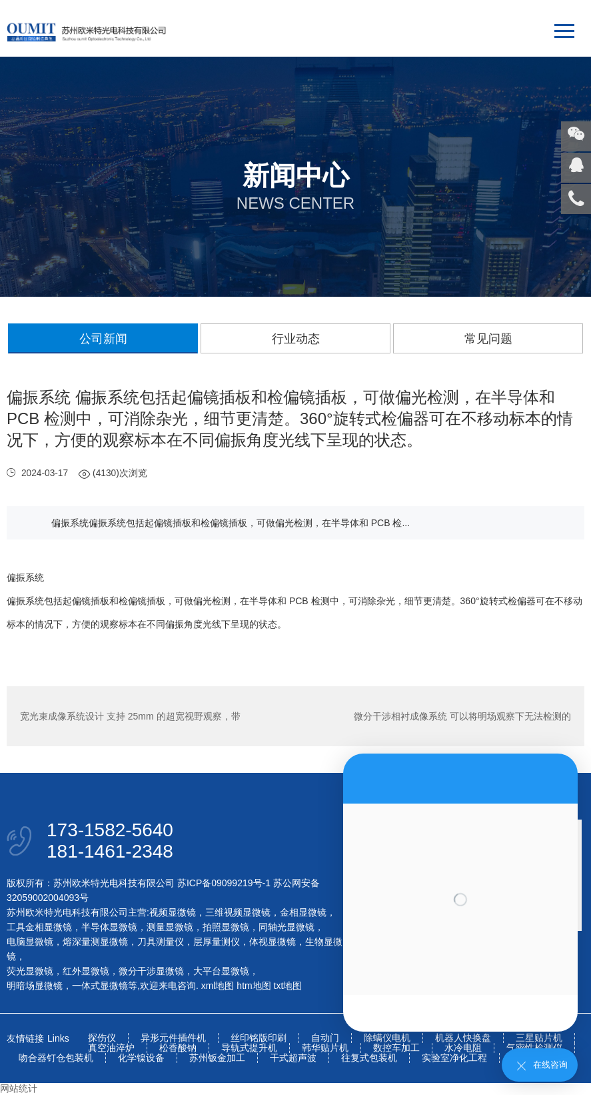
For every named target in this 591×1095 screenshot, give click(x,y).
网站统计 (18, 1088)
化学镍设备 (141, 1058)
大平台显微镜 (221, 971)
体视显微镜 (272, 941)
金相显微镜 (303, 912)
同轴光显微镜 (286, 927)
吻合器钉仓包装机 (56, 1058)
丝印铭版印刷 (259, 1038)
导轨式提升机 (249, 1048)
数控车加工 (396, 1048)
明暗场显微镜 (35, 985)
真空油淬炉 (111, 1048)
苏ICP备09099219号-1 (224, 883)
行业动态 (296, 338)
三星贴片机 (539, 1038)
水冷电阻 (463, 1048)
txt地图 (288, 985)
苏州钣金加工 (217, 1058)
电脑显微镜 (30, 941)
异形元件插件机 (173, 1038)
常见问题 (488, 338)
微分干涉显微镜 (151, 971)
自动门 (325, 1038)
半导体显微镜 (109, 927)
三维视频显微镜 (238, 912)
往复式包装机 (369, 1058)
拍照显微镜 (226, 927)
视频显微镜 (172, 912)
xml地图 (218, 985)
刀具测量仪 (160, 941)
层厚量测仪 (216, 941)
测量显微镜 (170, 927)
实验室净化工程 (454, 1058)
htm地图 (254, 985)
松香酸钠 (178, 1048)
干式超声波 (293, 1058)
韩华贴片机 (325, 1048)
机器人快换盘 (463, 1038)
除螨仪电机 (387, 1038)
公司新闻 (103, 338)
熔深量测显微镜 (95, 941)
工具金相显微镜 (39, 927)
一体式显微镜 (100, 985)
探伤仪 (102, 1038)
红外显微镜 (86, 971)
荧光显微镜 (30, 971)
